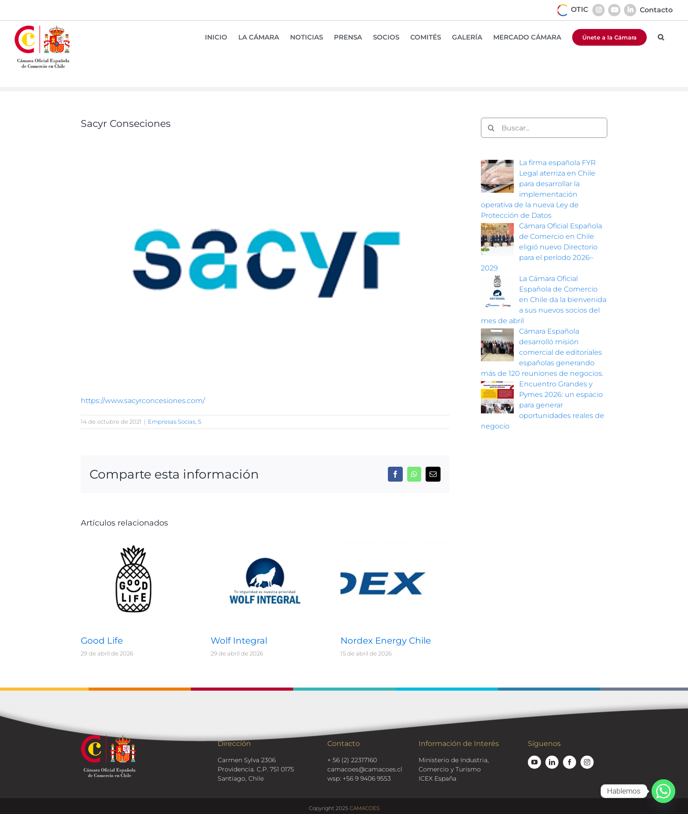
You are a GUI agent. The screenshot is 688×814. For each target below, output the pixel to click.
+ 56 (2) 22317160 (352, 760)
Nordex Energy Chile (385, 640)
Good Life (102, 640)
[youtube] (534, 762)
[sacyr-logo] (265, 259)
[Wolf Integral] (265, 543)
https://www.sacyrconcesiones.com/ (143, 400)
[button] (661, 37)
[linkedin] (552, 762)
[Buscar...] (544, 128)
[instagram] (587, 762)
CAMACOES (365, 808)
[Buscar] (491, 128)
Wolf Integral (239, 640)
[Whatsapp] (663, 791)
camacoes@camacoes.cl (364, 769)
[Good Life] (135, 543)
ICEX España (437, 778)
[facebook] (569, 762)
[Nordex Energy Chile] (394, 543)
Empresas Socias (171, 421)
